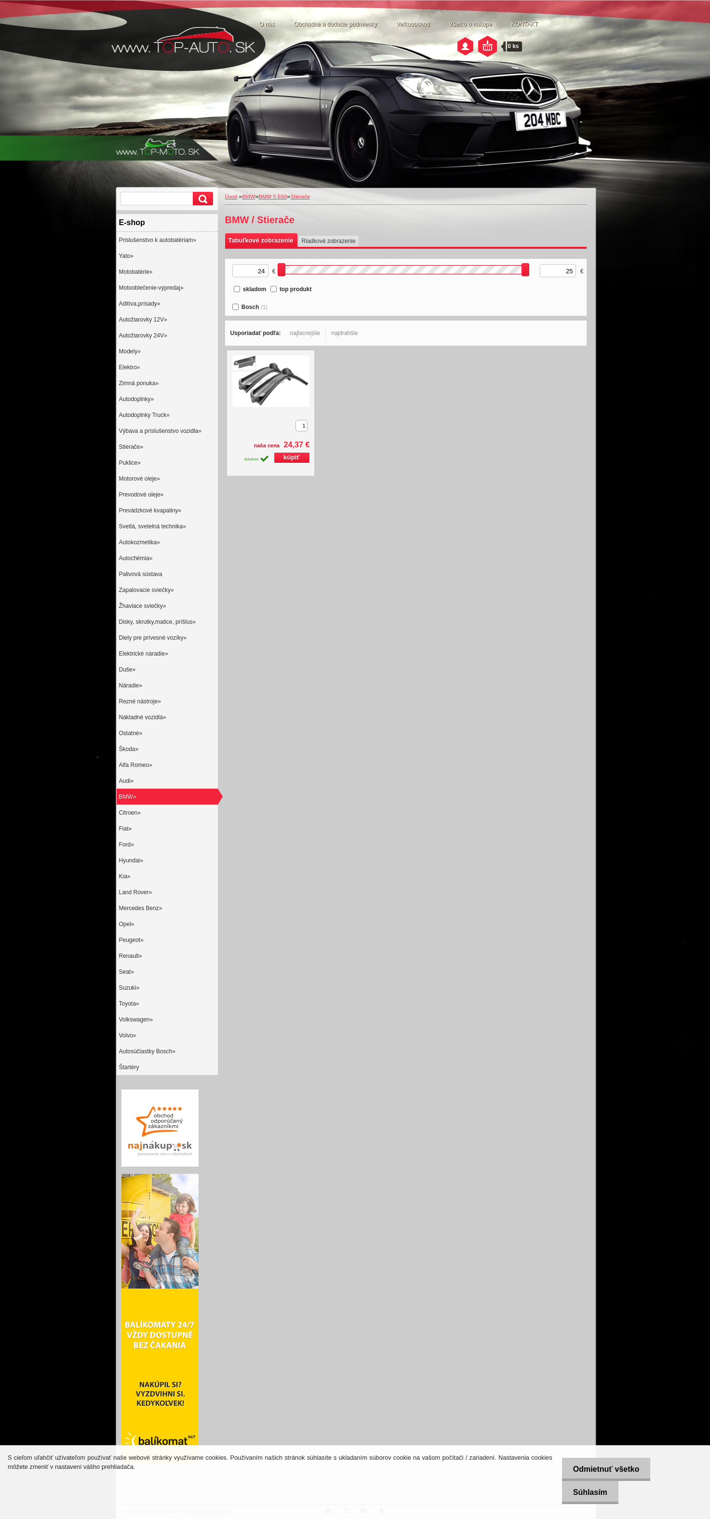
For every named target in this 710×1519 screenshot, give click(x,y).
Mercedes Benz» (140, 908)
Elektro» (129, 367)
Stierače (299, 197)
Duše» (127, 669)
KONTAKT (524, 24)
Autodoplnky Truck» (144, 415)
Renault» (130, 956)
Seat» (126, 971)
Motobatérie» (136, 272)
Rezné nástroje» (140, 701)
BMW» (127, 796)
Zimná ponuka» (139, 383)
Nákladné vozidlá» (142, 717)
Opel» (126, 924)
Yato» (126, 256)
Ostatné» (131, 733)
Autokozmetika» (139, 542)
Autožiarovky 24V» (143, 335)
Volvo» (127, 1035)
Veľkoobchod (413, 24)
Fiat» (125, 828)
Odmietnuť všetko (604, 1469)
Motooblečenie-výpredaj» (151, 287)
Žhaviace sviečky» (142, 606)
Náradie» (131, 685)
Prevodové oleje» (141, 494)
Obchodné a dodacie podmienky (335, 24)
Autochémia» (136, 558)
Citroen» (130, 812)
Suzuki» (129, 987)
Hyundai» (131, 860)
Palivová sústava (140, 574)
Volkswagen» (136, 1019)
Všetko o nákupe (470, 24)
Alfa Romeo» (135, 765)
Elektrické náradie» (143, 653)
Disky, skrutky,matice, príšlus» (157, 621)
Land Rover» (135, 892)
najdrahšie (344, 333)
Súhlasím (588, 1492)
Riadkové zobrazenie (329, 241)
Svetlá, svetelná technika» (152, 526)
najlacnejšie (305, 333)
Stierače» (131, 447)
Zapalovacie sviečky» (146, 590)
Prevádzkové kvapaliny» (150, 510)
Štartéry (129, 1067)
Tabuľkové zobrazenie (261, 240)
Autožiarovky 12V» (143, 319)
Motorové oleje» (139, 478)
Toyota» (129, 1003)
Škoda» (129, 749)
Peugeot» (131, 940)
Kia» (125, 876)
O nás (267, 24)
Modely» (130, 351)
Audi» (126, 781)
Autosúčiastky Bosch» (147, 1051)
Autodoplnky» (136, 399)
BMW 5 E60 (273, 197)
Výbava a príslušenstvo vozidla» (160, 431)
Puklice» (130, 462)
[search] (201, 199)
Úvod (231, 197)
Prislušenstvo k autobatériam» (158, 240)
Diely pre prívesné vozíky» (153, 637)
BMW (248, 197)
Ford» (126, 844)
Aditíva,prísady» (140, 303)
